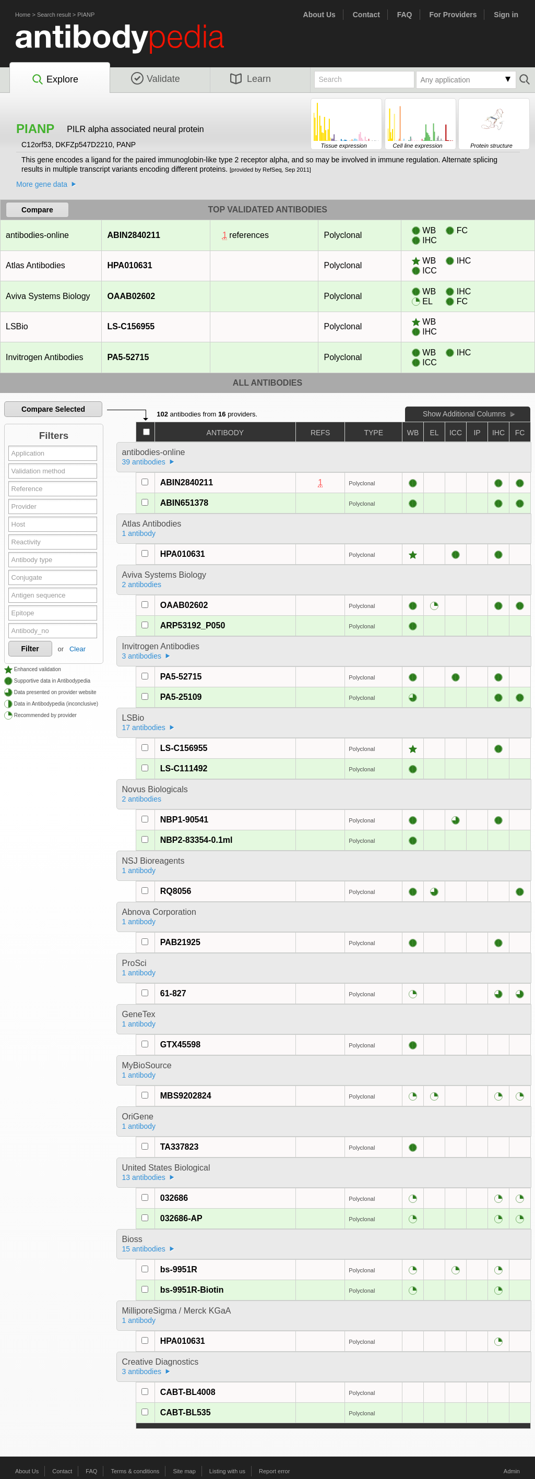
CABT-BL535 (185, 1412)
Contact (366, 14)
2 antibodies (142, 584)
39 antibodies (143, 462)
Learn (250, 79)
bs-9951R (178, 1269)
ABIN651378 (184, 502)
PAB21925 (180, 942)
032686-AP (181, 1218)
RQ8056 (176, 891)
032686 (174, 1198)
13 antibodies (143, 1177)
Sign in (506, 14)
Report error (274, 1471)
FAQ (404, 14)
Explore (54, 80)
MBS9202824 (185, 1095)
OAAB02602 (131, 296)
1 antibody (139, 533)
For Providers (453, 14)
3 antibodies (142, 656)
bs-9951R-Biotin (192, 1289)
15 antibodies (143, 1249)
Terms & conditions (135, 1471)
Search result (54, 14)
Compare (37, 210)
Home (22, 14)
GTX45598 (180, 1044)
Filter (30, 649)
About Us (319, 14)
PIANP (85, 14)
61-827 (173, 993)
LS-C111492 (184, 768)
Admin (512, 1471)
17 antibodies (143, 727)
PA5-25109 (181, 697)
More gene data (41, 184)
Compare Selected (53, 409)
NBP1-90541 (184, 819)
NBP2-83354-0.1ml (196, 840)
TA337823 (179, 1146)
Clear (77, 649)
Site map (184, 1471)
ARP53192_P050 (192, 625)
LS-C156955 (131, 326)
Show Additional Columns (464, 414)
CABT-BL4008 (188, 1392)
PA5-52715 (128, 357)
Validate (155, 79)
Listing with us (227, 1471)
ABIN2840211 (133, 235)
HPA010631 (129, 265)
